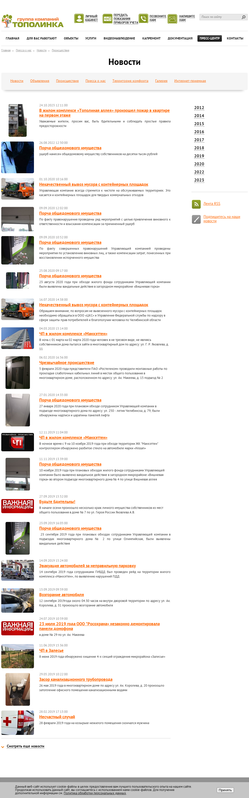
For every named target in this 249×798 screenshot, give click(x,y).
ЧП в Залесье (51, 651)
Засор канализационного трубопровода (75, 680)
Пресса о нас (23, 51)
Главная (6, 51)
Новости (42, 51)
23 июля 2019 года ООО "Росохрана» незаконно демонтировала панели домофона (99, 627)
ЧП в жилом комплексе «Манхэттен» (73, 334)
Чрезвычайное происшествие (66, 363)
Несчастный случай (57, 717)
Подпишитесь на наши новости (221, 219)
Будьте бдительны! (57, 502)
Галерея (161, 81)
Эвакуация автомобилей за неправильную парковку (87, 566)
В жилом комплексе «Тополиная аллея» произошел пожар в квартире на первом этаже (104, 113)
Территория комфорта (130, 81)
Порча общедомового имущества (70, 148)
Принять (225, 790)
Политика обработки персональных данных (95, 793)
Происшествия (60, 51)
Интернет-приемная (190, 81)
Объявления (39, 81)
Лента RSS (211, 204)
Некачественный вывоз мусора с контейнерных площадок (93, 185)
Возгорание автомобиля (61, 595)
